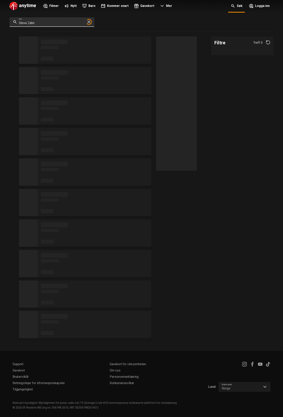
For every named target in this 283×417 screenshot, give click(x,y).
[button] (165, 6)
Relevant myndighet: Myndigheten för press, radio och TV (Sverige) (54, 402)
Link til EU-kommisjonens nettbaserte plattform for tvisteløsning (137, 402)
